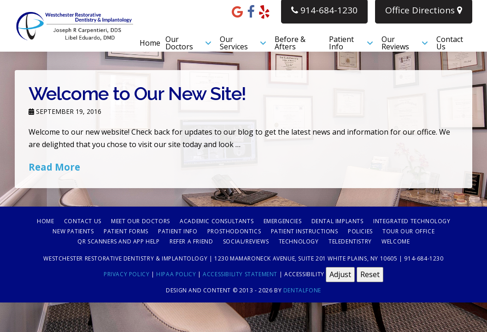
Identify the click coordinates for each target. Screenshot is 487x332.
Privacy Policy (126, 274)
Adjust (340, 274)
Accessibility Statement (240, 274)
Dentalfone (302, 290)
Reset (370, 274)
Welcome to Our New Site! (137, 93)
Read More (54, 166)
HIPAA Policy (176, 274)
